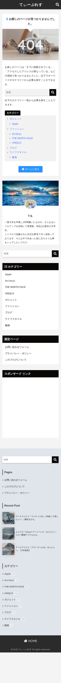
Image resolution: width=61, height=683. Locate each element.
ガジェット (16, 119)
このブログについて (16, 359)
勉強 (14, 157)
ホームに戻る (30, 169)
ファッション (17, 129)
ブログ (13, 148)
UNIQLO (16, 142)
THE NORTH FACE (22, 138)
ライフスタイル (18, 152)
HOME (30, 641)
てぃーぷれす (31, 4)
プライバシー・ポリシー (18, 353)
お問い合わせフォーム (17, 347)
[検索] (52, 92)
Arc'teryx (16, 134)
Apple (15, 124)
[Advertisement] (30, 407)
